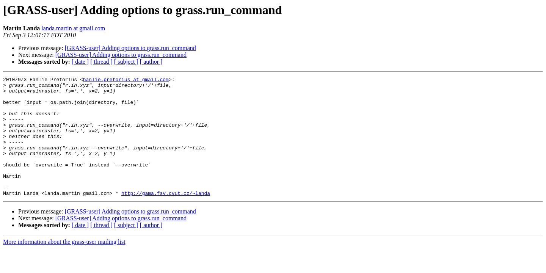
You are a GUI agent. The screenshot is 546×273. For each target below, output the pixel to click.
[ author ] (151, 61)
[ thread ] (101, 61)
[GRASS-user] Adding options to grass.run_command (130, 48)
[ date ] (80, 61)
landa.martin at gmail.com (73, 28)
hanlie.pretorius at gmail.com (126, 80)
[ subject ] (126, 61)
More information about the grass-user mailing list (64, 265)
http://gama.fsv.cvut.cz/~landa (165, 216)
